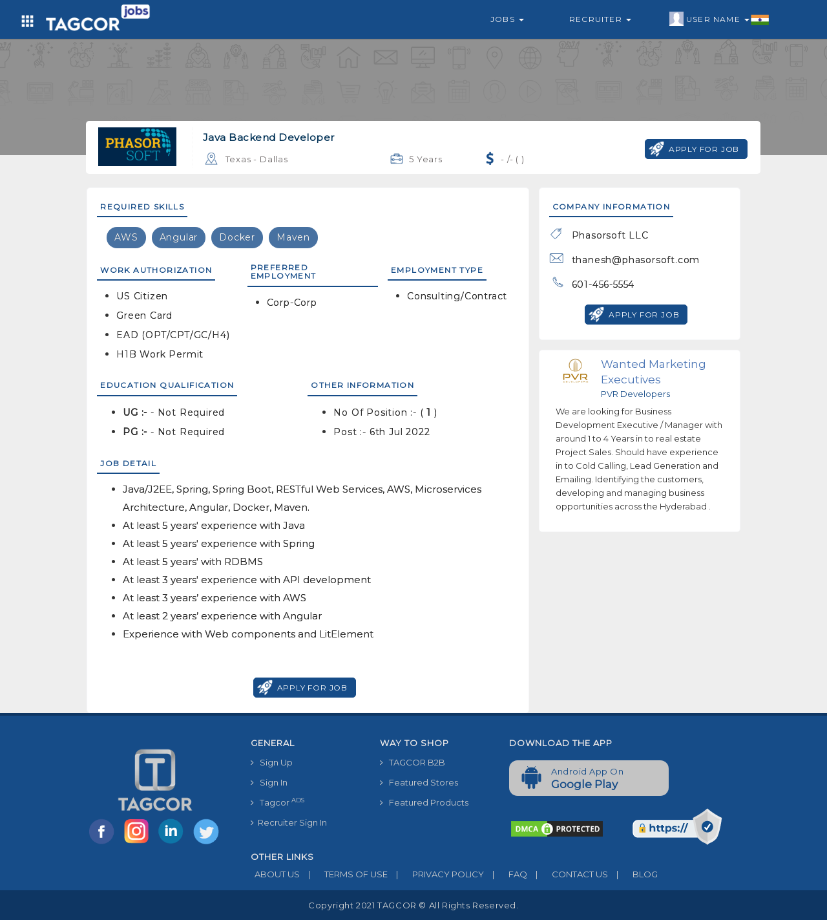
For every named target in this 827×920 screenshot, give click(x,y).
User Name (719, 19)
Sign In (269, 782)
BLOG (633, 874)
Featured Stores (419, 782)
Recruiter (600, 19)
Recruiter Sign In (289, 822)
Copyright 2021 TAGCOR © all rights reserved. (413, 905)
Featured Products (424, 802)
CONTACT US (567, 874)
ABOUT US (275, 874)
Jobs (507, 19)
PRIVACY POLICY (436, 874)
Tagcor (277, 802)
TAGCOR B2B (412, 762)
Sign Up (272, 762)
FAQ (505, 874)
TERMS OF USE (344, 874)
